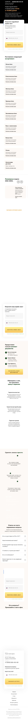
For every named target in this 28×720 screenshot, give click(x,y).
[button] (11, 69)
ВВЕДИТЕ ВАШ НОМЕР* (9, 671)
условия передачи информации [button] (18, 333)
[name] (14, 32)
